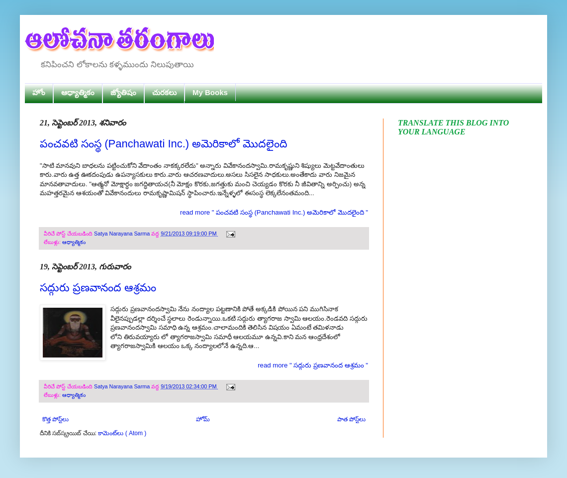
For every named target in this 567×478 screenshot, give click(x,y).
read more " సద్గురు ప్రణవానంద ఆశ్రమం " (313, 365)
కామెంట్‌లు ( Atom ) (122, 433)
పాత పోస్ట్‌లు (351, 419)
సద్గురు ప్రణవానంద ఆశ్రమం (98, 287)
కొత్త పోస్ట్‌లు (55, 419)
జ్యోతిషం (123, 92)
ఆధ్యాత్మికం (77, 92)
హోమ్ (203, 419)
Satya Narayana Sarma (122, 234)
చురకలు (164, 92)
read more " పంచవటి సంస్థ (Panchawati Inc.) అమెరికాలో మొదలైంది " (274, 212)
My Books (210, 92)
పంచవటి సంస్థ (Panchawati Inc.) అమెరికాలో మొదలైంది (163, 143)
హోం (38, 92)
